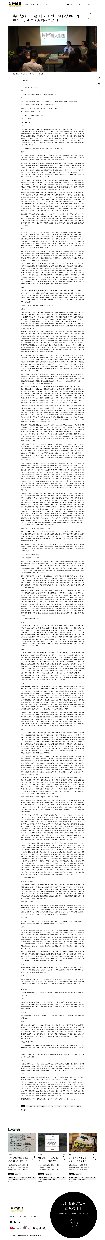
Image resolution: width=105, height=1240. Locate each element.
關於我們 (12, 1216)
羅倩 (70, 1154)
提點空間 (66, 1106)
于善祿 (10, 1154)
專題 (32, 5)
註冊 (77, 5)
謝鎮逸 (40, 1154)
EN (89, 5)
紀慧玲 (73, 1106)
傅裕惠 (51, 1106)
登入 (80, 5)
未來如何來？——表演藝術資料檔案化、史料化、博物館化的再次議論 (21, 1179)
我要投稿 (69, 5)
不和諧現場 (43, 1106)
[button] (89, 1129)
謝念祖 (79, 1106)
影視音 (39, 5)
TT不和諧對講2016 (32, 1106)
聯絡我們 (23, 1216)
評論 (26, 5)
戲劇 (22, 1106)
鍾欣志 (23, 1110)
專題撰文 (18, 1174)
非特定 (11, 1174)
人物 (46, 5)
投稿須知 (33, 1216)
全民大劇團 (58, 1106)
